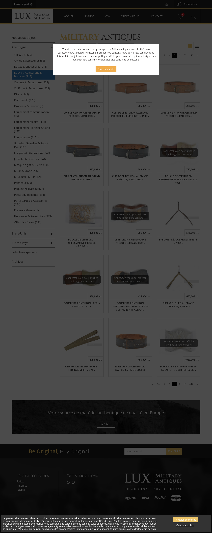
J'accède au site (106, 69)
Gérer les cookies (185, 525)
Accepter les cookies (185, 519)
